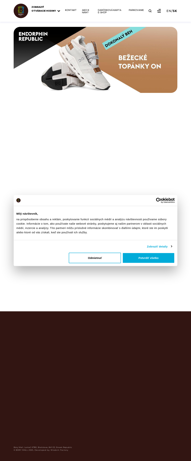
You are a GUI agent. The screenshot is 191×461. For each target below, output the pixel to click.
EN (168, 11)
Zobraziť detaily (157, 246)
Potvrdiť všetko (148, 257)
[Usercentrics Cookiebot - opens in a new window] (159, 200)
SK (175, 11)
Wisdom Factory (59, 450)
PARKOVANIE (136, 10)
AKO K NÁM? (85, 11)
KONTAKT (71, 10)
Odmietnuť (95, 257)
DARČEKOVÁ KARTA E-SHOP (109, 11)
